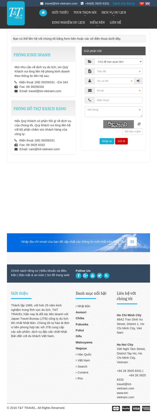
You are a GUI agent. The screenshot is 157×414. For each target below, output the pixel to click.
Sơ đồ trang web (58, 275)
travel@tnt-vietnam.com (45, 91)
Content (82, 372)
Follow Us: (83, 270)
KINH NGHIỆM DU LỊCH (68, 22)
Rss (79, 378)
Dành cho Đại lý (124, 3)
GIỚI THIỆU (60, 12)
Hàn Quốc (83, 354)
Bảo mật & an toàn (31, 275)
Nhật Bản (83, 306)
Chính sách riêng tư (24, 270)
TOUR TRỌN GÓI (85, 14)
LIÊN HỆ (115, 22)
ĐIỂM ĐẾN (97, 24)
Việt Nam (83, 360)
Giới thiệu (19, 293)
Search (81, 366)
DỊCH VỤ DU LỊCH (113, 14)
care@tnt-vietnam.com (44, 149)
